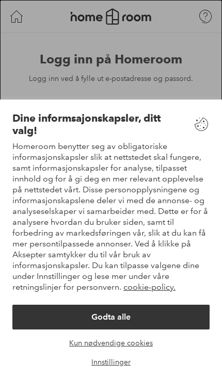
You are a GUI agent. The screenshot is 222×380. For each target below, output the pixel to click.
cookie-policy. (149, 287)
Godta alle (111, 317)
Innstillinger (111, 362)
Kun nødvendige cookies (111, 343)
